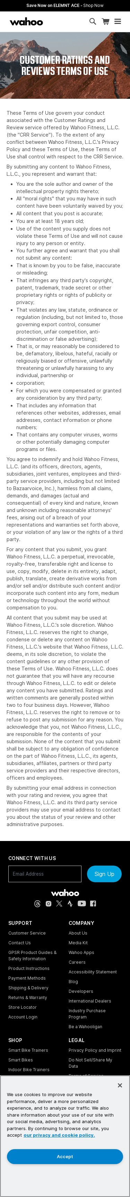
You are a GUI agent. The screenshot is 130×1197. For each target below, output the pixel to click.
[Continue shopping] (54, 21)
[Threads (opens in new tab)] (37, 903)
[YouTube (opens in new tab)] (82, 904)
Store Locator (22, 1007)
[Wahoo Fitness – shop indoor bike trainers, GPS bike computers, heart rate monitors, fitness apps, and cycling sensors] (26, 21)
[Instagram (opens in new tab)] (48, 903)
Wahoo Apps (81, 952)
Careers (77, 962)
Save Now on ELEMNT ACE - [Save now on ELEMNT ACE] (64, 5)
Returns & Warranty (27, 997)
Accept (65, 1156)
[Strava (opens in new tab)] (70, 903)
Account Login (22, 1017)
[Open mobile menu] (117, 21)
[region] (65, 1136)
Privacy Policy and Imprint (95, 1050)
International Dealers (90, 1001)
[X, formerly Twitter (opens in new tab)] (59, 904)
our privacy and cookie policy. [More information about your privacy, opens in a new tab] (59, 1135)
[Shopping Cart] (105, 21)
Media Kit (78, 942)
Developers (81, 991)
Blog (73, 981)
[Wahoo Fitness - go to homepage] (65, 892)
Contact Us (19, 942)
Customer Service (27, 933)
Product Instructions (29, 968)
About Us (78, 933)
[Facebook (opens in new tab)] (93, 904)
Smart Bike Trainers (28, 1050)
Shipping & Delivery (28, 987)
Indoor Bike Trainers (29, 1069)
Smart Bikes (20, 1059)
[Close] (120, 1085)
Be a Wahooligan (85, 1026)
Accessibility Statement (93, 971)
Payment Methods (27, 978)
